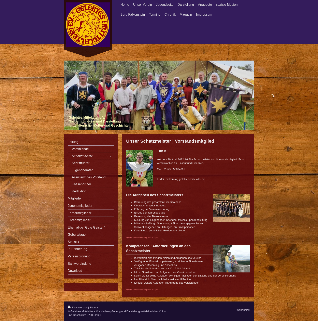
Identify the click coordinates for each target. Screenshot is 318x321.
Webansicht (243, 309)
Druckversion (78, 307)
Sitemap (94, 307)
